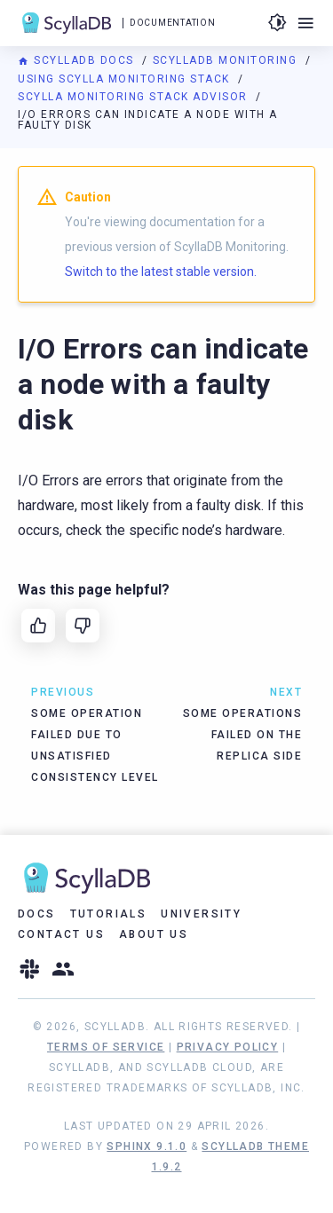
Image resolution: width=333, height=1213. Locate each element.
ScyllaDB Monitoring (227, 60)
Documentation (172, 23)
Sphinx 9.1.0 (146, 1146)
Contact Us (61, 934)
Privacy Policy (228, 1047)
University (201, 914)
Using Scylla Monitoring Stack (126, 79)
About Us (153, 934)
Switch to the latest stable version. (161, 271)
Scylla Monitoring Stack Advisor (134, 97)
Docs (37, 914)
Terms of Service (105, 1047)
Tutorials (108, 914)
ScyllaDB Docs (78, 60)
